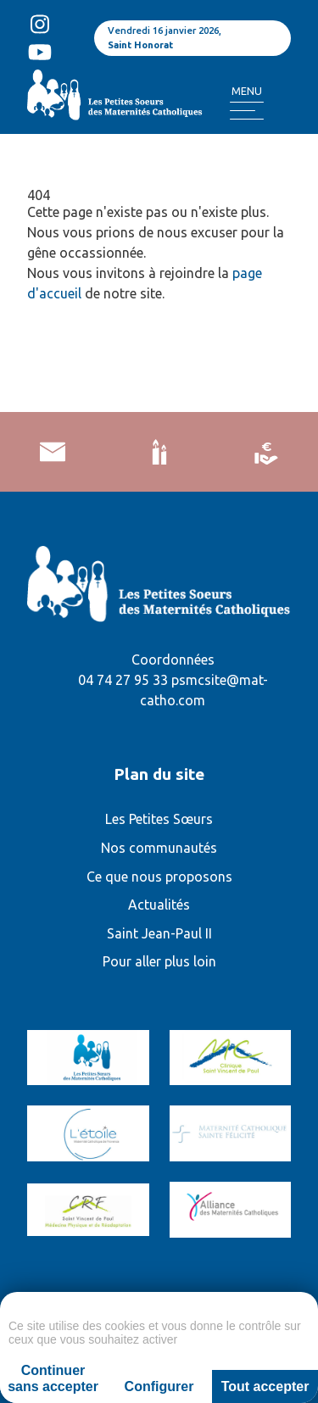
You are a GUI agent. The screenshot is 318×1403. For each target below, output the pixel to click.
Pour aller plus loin (159, 961)
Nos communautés (159, 847)
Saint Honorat (140, 45)
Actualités (159, 904)
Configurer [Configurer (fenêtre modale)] (159, 1386)
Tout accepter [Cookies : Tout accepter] (265, 1386)
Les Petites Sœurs (159, 819)
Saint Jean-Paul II (159, 933)
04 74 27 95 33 (123, 680)
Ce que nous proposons (159, 876)
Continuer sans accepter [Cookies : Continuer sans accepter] (53, 1378)
